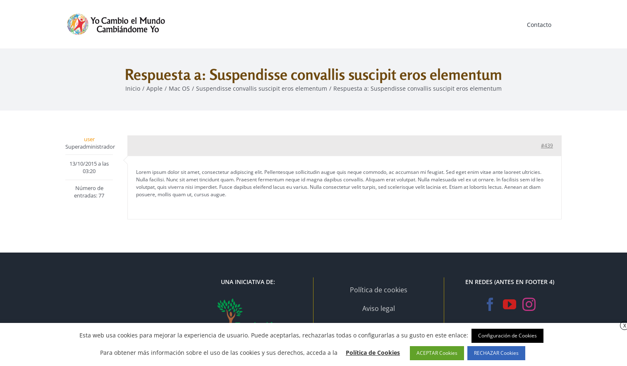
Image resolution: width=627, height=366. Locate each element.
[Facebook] (490, 304)
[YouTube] (509, 304)
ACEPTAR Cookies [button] (436, 352)
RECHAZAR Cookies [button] (496, 352)
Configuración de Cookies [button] (507, 335)
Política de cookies (378, 289)
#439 (547, 145)
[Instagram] (529, 304)
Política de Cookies (373, 352)
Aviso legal (378, 308)
